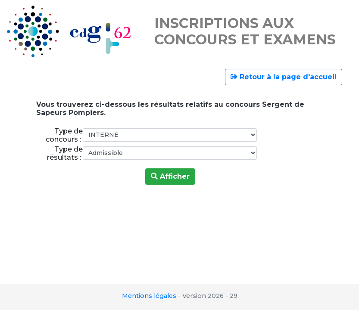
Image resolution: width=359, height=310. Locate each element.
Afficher (170, 176)
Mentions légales (149, 296)
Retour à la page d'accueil (284, 77)
